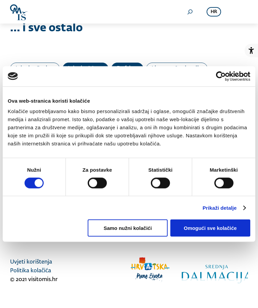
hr (214, 12)
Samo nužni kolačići (127, 228)
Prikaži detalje (220, 207)
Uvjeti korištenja (31, 262)
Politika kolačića (30, 271)
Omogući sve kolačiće (210, 228)
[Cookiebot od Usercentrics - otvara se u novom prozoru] (220, 76)
